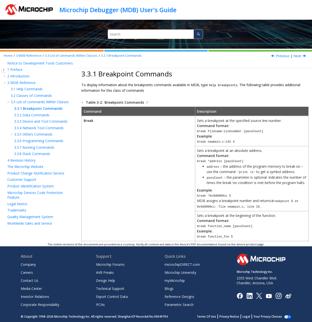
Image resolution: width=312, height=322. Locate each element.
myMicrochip (175, 280)
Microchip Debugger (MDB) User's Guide (117, 9)
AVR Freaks (105, 272)
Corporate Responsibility (40, 304)
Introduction (18, 76)
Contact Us (29, 280)
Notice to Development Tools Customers (40, 63)
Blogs (169, 288)
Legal (246, 316)
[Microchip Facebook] (240, 295)
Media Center (31, 288)
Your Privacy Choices (268, 316)
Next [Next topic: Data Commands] (297, 56)
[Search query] (155, 34)
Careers (27, 272)
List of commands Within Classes (71, 56)
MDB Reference (28, 56)
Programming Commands (38, 140)
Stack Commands (32, 153)
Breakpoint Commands (121, 56)
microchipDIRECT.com (182, 264)
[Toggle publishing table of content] (3, 70)
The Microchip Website (25, 166)
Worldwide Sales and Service (29, 223)
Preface (14, 69)
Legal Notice (17, 204)
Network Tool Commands (39, 128)
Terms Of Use (206, 316)
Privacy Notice (229, 316)
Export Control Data (112, 296)
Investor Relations (35, 296)
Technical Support (110, 288)
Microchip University (180, 272)
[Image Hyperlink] (269, 295)
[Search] (198, 34)
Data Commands (31, 115)
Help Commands (27, 89)
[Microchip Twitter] (259, 295)
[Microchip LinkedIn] (249, 295)
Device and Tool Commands (41, 121)
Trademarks (16, 210)
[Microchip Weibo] (288, 295)
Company (28, 264)
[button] (5, 63)
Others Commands (33, 134)
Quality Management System (30, 216)
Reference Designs (179, 296)
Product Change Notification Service (35, 173)
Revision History (21, 160)
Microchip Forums (110, 264)
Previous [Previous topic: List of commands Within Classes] (283, 56)
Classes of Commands (31, 95)
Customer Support (21, 179)
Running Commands (34, 147)
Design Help (105, 280)
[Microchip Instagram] (278, 295)
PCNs (100, 304)
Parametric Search (179, 304)
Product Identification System (30, 186)
